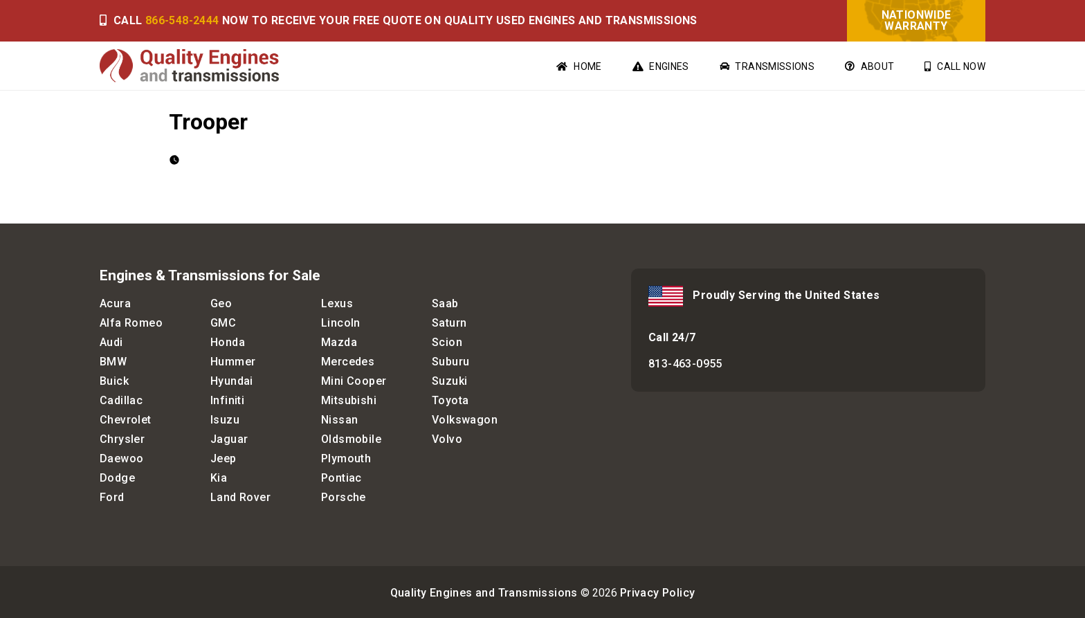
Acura (115, 303)
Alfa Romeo (131, 322)
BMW (113, 361)
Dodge (117, 477)
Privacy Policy (657, 592)
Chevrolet (126, 419)
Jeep (223, 458)
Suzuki (449, 381)
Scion (447, 342)
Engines (660, 66)
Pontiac (341, 477)
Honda (227, 342)
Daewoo (121, 458)
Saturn (449, 322)
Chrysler (122, 439)
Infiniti (227, 400)
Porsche (343, 497)
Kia (218, 477)
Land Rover (240, 497)
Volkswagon (465, 419)
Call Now (954, 66)
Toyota (450, 400)
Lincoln (341, 322)
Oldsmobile (351, 439)
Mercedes (347, 361)
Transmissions (767, 66)
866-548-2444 (182, 20)
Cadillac (121, 400)
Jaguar (229, 439)
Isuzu (224, 419)
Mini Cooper (353, 381)
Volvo (447, 439)
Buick (114, 381)
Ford (112, 497)
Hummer (232, 361)
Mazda (339, 342)
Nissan (339, 419)
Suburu (450, 361)
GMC (223, 322)
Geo (221, 303)
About (869, 66)
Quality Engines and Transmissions (484, 592)
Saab (445, 303)
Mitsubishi (348, 400)
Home (578, 66)
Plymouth (346, 458)
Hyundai (231, 381)
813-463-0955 (685, 363)
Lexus (337, 303)
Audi (111, 342)
